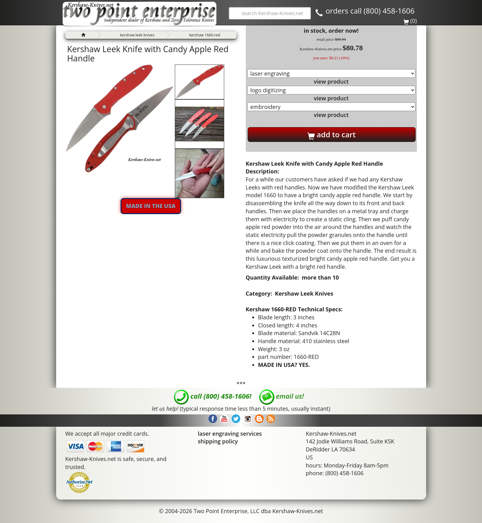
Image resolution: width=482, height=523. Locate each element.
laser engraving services (230, 433)
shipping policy (218, 441)
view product (331, 81)
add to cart (331, 134)
